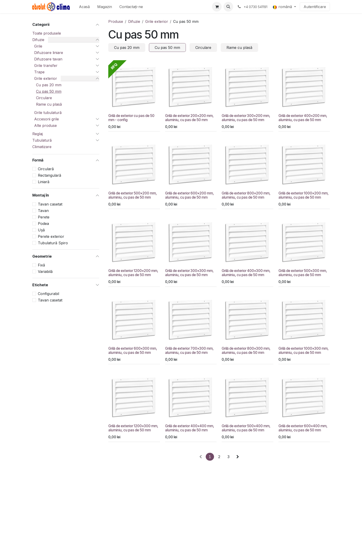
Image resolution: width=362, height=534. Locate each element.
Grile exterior (45, 78)
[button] (228, 7)
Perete (43, 217)
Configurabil (48, 293)
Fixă (41, 265)
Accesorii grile (46, 119)
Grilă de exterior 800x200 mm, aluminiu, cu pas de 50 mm (246, 195)
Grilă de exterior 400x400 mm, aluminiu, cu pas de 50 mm (189, 428)
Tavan (43, 210)
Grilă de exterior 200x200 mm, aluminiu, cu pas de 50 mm (189, 117)
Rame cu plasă (49, 104)
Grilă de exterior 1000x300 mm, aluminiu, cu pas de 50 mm (303, 350)
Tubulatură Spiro (53, 243)
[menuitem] (84, 6)
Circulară (46, 169)
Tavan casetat (50, 204)
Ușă (41, 230)
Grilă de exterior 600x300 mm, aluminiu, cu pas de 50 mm (132, 350)
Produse (115, 21)
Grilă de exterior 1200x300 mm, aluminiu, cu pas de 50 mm (133, 428)
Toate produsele (46, 33)
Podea (43, 223)
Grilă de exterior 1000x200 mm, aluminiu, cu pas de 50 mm (303, 195)
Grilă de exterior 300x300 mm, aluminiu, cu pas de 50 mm (189, 272)
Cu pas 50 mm (48, 91)
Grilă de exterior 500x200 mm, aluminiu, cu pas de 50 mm (132, 195)
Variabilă (45, 271)
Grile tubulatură (48, 112)
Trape (39, 72)
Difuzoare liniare (48, 52)
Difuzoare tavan (48, 59)
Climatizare (41, 146)
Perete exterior (51, 236)
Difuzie (38, 39)
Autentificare (315, 6)
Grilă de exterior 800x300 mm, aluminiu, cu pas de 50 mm (246, 350)
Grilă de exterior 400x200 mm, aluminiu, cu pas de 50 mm (302, 117)
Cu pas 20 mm (48, 85)
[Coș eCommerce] (217, 7)
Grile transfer (45, 65)
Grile (38, 46)
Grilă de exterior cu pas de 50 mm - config (131, 117)
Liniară (43, 181)
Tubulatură (42, 140)
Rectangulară (49, 175)
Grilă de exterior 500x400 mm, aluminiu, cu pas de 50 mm (246, 428)
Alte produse (45, 125)
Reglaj (37, 133)
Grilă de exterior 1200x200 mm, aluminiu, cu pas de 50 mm (133, 272)
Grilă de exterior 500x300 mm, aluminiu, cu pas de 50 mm (302, 272)
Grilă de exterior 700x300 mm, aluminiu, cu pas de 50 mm (189, 350)
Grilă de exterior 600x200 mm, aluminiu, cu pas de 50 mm (189, 195)
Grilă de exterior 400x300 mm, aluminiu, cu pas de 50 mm (246, 272)
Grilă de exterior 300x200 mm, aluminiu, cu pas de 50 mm (246, 117)
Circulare (44, 97)
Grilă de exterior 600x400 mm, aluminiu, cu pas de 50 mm (302, 428)
